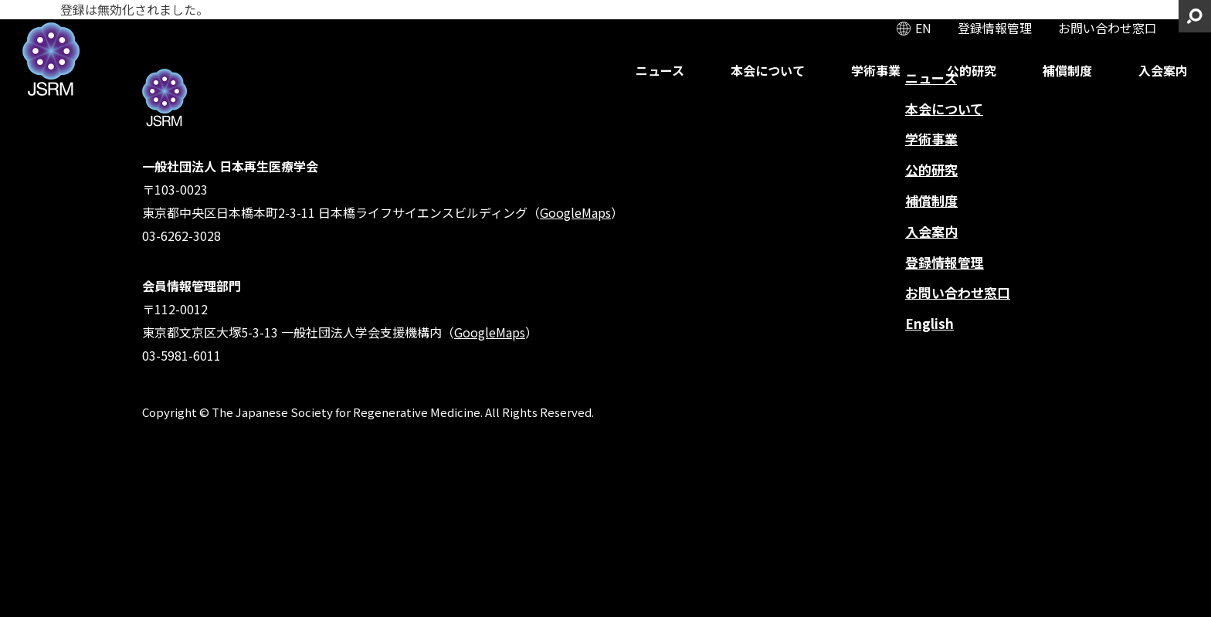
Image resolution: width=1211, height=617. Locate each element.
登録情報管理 (995, 28)
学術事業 (876, 70)
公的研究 (971, 70)
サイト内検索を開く (1195, 16)
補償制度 (1067, 70)
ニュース (660, 70)
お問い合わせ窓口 (1107, 28)
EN (923, 28)
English (929, 323)
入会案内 (1163, 70)
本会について (768, 70)
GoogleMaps (575, 212)
